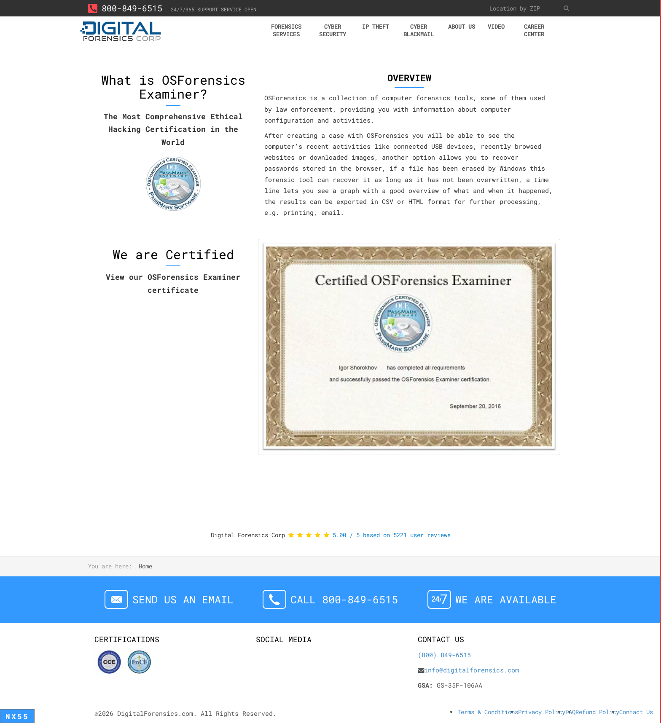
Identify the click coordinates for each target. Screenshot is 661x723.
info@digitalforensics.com (471, 670)
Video (496, 26)
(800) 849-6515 (444, 655)
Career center (534, 30)
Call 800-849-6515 (344, 599)
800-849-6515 (125, 8)
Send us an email (183, 599)
